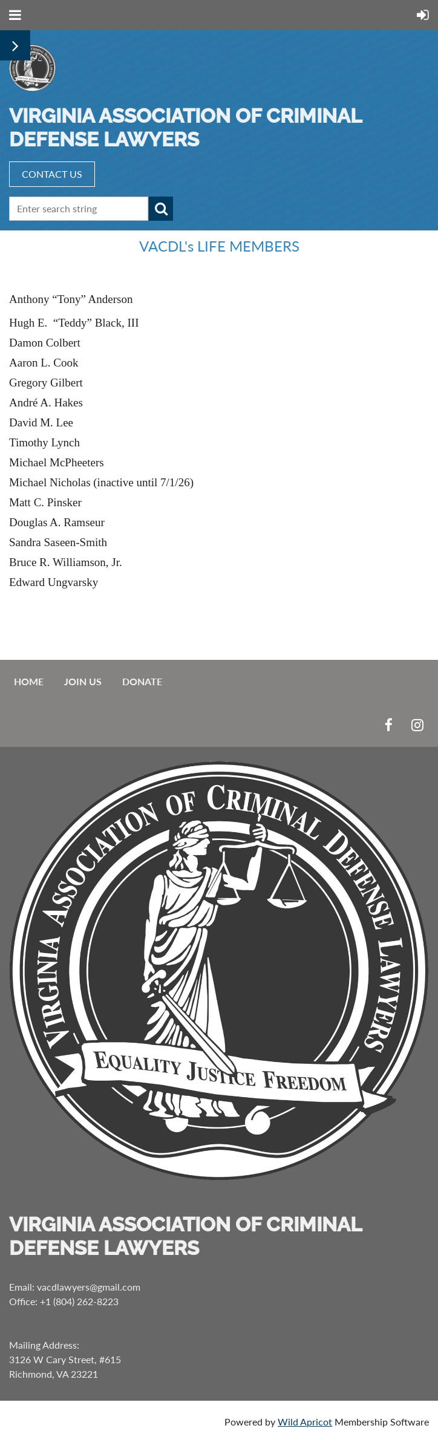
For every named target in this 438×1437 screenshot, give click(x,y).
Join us (83, 681)
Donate (142, 681)
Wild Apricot (305, 1421)
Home (29, 681)
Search (161, 209)
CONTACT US (52, 174)
